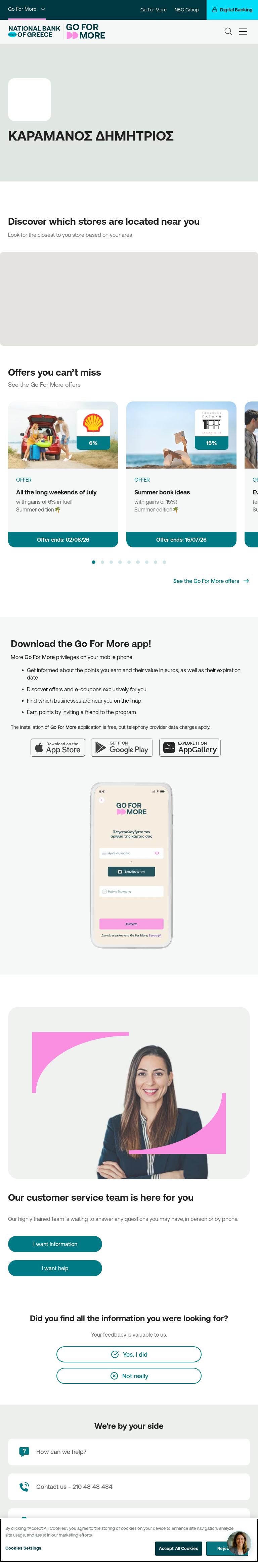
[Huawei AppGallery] (193, 744)
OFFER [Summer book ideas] (142, 480)
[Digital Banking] (232, 10)
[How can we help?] (129, 1452)
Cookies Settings (23, 1548)
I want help (55, 1268)
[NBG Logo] (34, 31)
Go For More (27, 9)
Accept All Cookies (178, 1548)
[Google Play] (125, 744)
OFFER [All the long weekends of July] (24, 480)
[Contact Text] (129, 1486)
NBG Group (187, 9)
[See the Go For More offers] (211, 581)
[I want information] (55, 1244)
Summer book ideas (162, 492)
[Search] (228, 31)
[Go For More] (84, 31)
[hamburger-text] (243, 31)
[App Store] (61, 744)
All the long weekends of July (56, 492)
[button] (93, 562)
